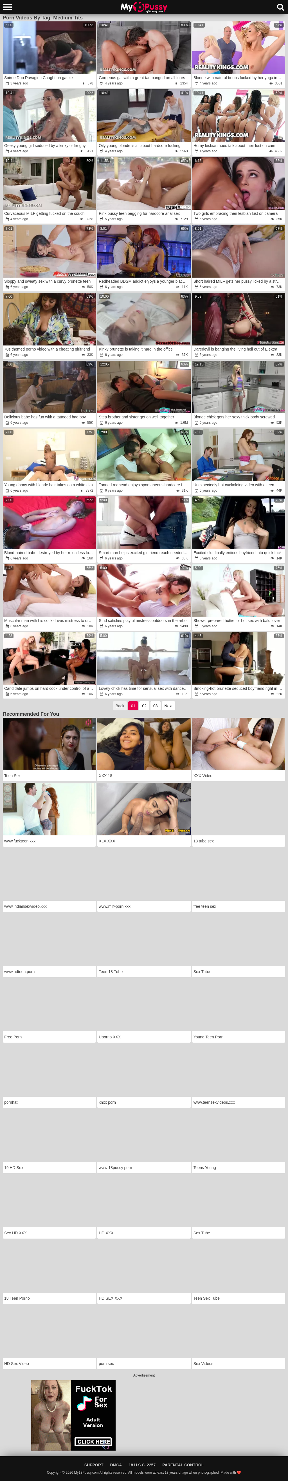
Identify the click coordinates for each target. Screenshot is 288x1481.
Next (169, 706)
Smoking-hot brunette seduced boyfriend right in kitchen (239, 688)
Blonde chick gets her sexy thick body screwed (234, 417)
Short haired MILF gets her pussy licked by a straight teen (239, 281)
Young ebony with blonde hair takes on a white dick (48, 485)
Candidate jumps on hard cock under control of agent (49, 688)
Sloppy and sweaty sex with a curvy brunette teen (47, 281)
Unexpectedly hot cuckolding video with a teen (234, 485)
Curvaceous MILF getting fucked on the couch (44, 213)
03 (155, 706)
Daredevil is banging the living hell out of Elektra (235, 349)
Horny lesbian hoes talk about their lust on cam (234, 145)
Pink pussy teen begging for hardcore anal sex (139, 213)
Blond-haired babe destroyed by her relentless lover (49, 552)
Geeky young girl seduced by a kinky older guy (45, 145)
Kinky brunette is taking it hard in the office (136, 349)
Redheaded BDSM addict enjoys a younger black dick (144, 281)
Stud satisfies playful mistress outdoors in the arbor (143, 620)
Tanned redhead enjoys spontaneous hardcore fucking (144, 485)
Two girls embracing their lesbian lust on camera (236, 213)
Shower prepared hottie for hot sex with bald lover (237, 620)
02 (144, 706)
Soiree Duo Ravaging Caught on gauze (38, 77)
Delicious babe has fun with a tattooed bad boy (45, 417)
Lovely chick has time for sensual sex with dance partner (144, 688)
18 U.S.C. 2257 (142, 1465)
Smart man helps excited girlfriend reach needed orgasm (144, 552)
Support (94, 1465)
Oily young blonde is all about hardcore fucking (139, 145)
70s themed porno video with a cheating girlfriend (47, 349)
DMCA (116, 1465)
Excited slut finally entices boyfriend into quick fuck (238, 552)
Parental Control (183, 1465)
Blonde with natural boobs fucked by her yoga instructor (239, 77)
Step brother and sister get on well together (136, 417)
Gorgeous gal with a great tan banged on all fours (142, 77)
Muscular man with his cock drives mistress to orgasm (49, 620)
